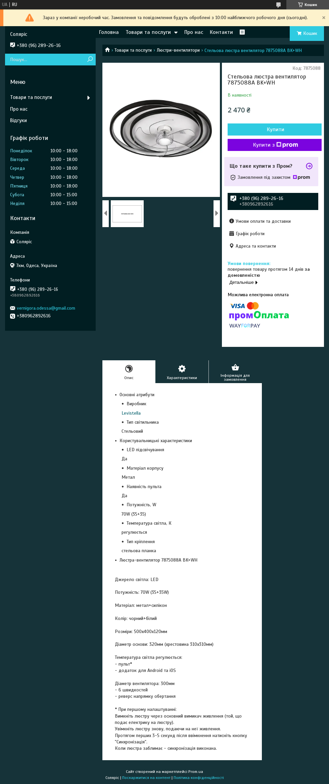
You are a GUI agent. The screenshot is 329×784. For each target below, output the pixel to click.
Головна (109, 32)
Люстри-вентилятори (178, 50)
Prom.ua (195, 771)
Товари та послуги (148, 32)
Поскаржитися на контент (146, 777)
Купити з (275, 145)
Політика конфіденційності (199, 777)
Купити (275, 129)
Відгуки (18, 120)
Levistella (131, 413)
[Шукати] (90, 59)
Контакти (221, 32)
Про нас (193, 32)
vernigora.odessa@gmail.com (46, 308)
